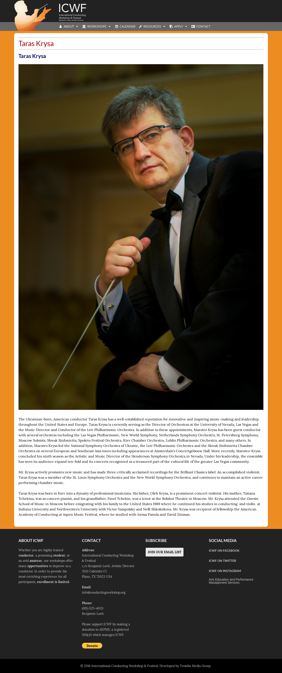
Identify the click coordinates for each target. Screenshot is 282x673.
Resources (152, 26)
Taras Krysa (32, 56)
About (68, 26)
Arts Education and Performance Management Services (231, 581)
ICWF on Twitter (222, 560)
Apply (178, 26)
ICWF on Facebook (224, 550)
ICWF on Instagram (225, 571)
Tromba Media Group (195, 666)
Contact (200, 26)
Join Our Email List (164, 552)
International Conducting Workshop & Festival (124, 666)
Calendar (124, 26)
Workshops (97, 26)
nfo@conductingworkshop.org (104, 592)
